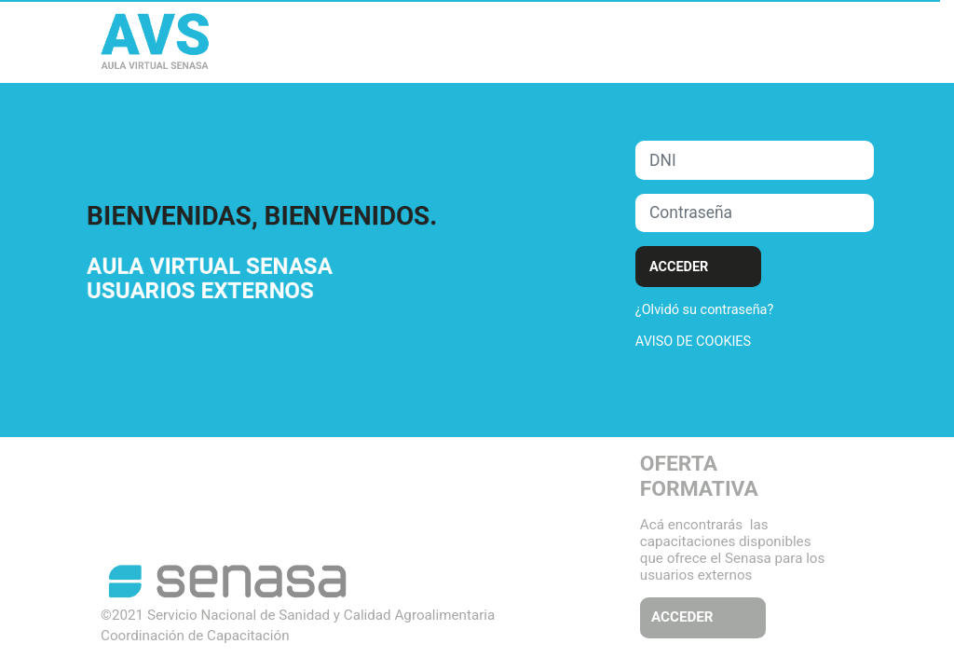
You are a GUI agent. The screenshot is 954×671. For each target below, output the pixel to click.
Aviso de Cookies (693, 341)
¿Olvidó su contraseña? (704, 310)
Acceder (678, 267)
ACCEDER (682, 617)
